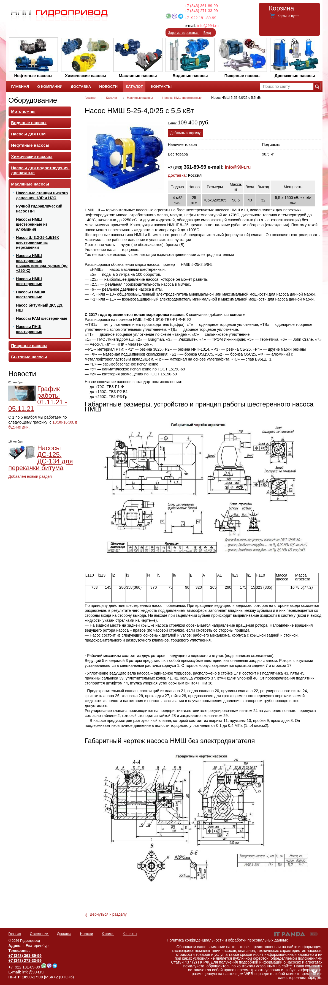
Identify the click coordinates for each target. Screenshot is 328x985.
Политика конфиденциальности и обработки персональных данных (227, 940)
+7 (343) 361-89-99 (201, 6)
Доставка (176, 175)
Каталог (134, 86)
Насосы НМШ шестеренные (182, 97)
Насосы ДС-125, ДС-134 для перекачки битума (40, 457)
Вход (207, 33)
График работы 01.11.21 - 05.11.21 (37, 398)
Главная (90, 97)
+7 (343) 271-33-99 (201, 11)
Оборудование (32, 100)
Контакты (130, 934)
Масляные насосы (140, 97)
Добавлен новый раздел (30, 476)
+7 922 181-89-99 (200, 18)
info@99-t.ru (207, 25)
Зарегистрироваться (183, 33)
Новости (22, 374)
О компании (39, 934)
